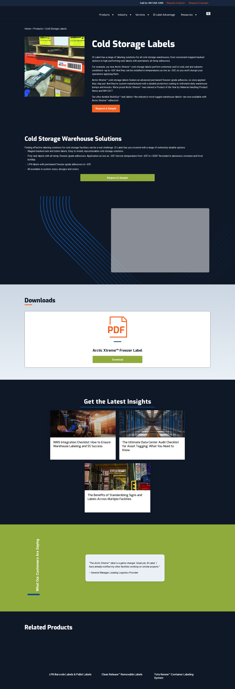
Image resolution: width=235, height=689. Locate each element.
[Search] (208, 13)
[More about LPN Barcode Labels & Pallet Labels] (73, 603)
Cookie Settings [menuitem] (127, 678)
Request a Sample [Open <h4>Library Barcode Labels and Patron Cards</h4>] (106, 108)
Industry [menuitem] (77, 661)
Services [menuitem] (77, 666)
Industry (122, 13)
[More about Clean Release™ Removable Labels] (126, 603)
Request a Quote (176, 3)
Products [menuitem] (77, 655)
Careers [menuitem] (123, 655)
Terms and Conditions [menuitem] (130, 666)
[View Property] (55, 435)
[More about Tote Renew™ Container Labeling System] (178, 605)
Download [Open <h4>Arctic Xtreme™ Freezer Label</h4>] (117, 359)
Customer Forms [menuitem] (127, 661)
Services (140, 13)
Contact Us (187, 657)
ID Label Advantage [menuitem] (82, 672)
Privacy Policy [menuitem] (126, 672)
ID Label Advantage (164, 13)
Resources (187, 13)
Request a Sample (198, 3)
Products (104, 13)
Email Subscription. (52, 675)
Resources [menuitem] (78, 678)
